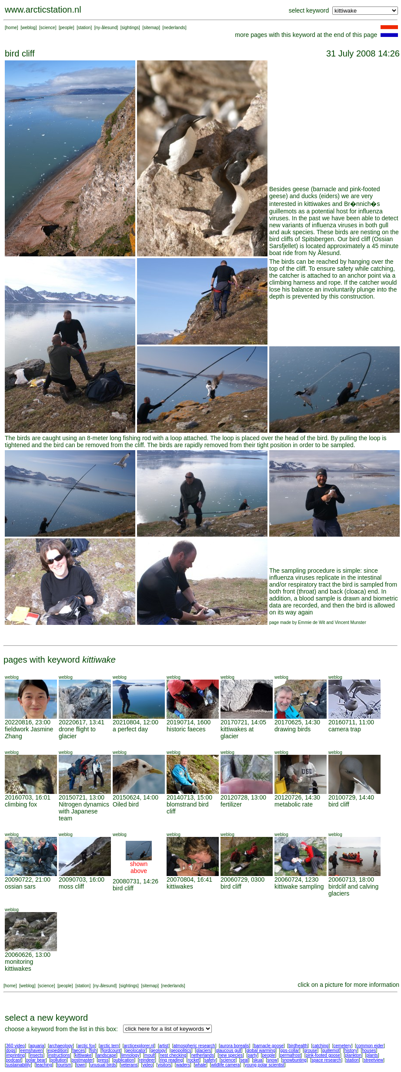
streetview (373, 1060)
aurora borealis (234, 1045)
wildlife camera (225, 1064)
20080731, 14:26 (135, 881)
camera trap (344, 729)
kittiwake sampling (299, 886)
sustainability (18, 1064)
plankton (353, 1055)
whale (200, 1064)
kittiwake (83, 1055)
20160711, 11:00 (351, 722)
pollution (58, 1060)
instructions (59, 1055)
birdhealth (297, 1045)
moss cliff (71, 886)
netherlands (202, 1055)
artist (164, 1045)
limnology (130, 1055)
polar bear (36, 1060)
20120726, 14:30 (297, 797)
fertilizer (231, 804)
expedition (57, 1050)
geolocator (135, 1050)
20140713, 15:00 (189, 797)
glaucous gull (228, 1050)
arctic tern (109, 1045)
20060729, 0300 (242, 879)
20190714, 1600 (189, 722)
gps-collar (289, 1050)
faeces (78, 1050)
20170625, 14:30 (297, 722)
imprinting (15, 1055)
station (84, 27)
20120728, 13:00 (243, 797)
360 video (15, 1045)
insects (36, 1055)
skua (257, 1060)
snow (272, 1060)
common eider (370, 1045)
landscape (107, 1055)
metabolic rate (293, 804)
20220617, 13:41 (81, 722)
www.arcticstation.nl (43, 9)
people (66, 27)
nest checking (173, 1055)
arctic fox (86, 1045)
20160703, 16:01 (27, 797)
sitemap (151, 27)
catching (320, 1045)
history (350, 1050)
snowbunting (294, 1060)
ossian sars (20, 886)
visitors (164, 1064)
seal (244, 1060)
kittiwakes (180, 886)
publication (124, 1060)
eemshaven (31, 1050)
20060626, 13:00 (27, 954)
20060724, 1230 (296, 879)
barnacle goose (269, 1045)
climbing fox (21, 804)
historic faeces (186, 729)
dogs (11, 1050)
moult (149, 1055)
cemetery (342, 1045)
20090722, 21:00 (27, 879)
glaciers (203, 1050)
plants (372, 1055)
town (80, 1064)
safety (210, 1060)
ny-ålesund (106, 27)
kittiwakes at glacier (237, 733)
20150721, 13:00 (81, 797)
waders (183, 1064)
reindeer (147, 1060)
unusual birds (103, 1064)
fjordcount (110, 1050)
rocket (193, 1060)
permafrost (290, 1055)
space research (326, 1060)
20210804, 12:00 (135, 722)
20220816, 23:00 (27, 722)
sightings (130, 27)
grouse (310, 1050)
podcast (13, 1060)
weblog (29, 27)
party (252, 1055)
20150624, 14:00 (135, 797)
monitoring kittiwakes (19, 965)
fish (93, 1050)
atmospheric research (194, 1045)
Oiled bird (126, 804)
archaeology (61, 1045)
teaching (44, 1064)
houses (369, 1050)
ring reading (171, 1060)
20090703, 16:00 (81, 879)
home (11, 27)
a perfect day (130, 729)
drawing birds (292, 729)
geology (158, 1050)
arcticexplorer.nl (139, 1045)
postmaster (82, 1060)
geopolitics (180, 1050)
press (103, 1060)
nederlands (174, 27)
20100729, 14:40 (351, 797)
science (47, 27)
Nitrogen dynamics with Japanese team (84, 811)
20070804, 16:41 (189, 879)
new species (231, 1055)
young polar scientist (264, 1064)
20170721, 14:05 (243, 722)
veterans (129, 1064)
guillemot (331, 1050)
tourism (64, 1064)
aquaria (37, 1045)
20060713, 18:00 (351, 879)
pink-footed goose (323, 1055)
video (147, 1064)
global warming (260, 1050)
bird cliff (338, 804)
